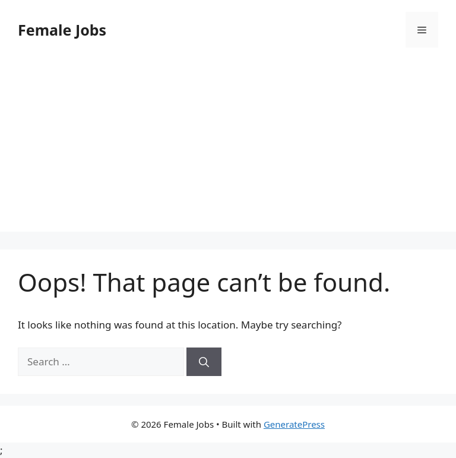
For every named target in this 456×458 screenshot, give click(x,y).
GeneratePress (294, 424)
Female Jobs (62, 30)
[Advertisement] (228, 148)
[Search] (203, 362)
